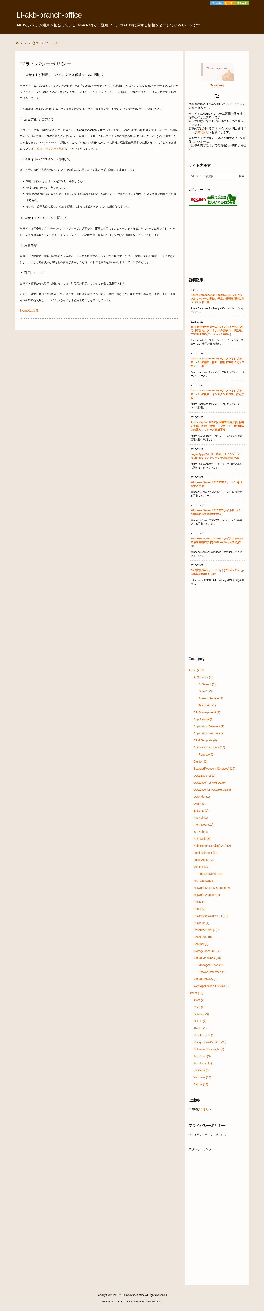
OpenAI (206, 691)
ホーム (23, 43)
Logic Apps (203, 859)
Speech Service (211, 698)
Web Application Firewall (211, 986)
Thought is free (153, 1301)
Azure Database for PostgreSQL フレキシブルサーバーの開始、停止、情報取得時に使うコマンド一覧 (217, 298)
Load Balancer (204, 852)
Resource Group (206, 930)
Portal (199, 909)
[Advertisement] (217, 241)
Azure (196, 670)
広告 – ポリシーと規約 (50, 148)
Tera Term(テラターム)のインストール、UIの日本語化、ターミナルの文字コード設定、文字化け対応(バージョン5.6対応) (217, 330)
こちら (204, 1109)
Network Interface (212, 972)
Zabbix (200, 1084)
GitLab (199, 1021)
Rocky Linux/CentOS (209, 1042)
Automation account (209, 747)
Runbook (206, 754)
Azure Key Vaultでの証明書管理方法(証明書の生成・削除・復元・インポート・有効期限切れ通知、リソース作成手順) (217, 426)
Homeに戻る (29, 310)
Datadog (201, 1014)
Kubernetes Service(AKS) (212, 845)
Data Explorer (204, 775)
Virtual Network (205, 979)
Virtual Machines (207, 958)
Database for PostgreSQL (212, 789)
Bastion (200, 761)
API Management (206, 712)
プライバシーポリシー (49, 43)
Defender (201, 796)
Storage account (206, 951)
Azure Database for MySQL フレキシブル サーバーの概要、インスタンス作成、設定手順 (217, 394)
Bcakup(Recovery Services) (214, 768)
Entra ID (200, 810)
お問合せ (203, 132)
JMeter (200, 1028)
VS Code (201, 1070)
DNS (198, 803)
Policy (199, 902)
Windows (202, 1077)
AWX (198, 1000)
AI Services (202, 677)
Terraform (202, 1063)
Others (196, 993)
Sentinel (200, 944)
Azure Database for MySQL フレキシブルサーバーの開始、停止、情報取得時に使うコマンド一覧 (217, 362)
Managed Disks (211, 965)
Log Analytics (210, 873)
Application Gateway (208, 726)
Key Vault (201, 838)
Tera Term (202, 1056)
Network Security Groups (211, 887)
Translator (207, 705)
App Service (203, 719)
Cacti (198, 1007)
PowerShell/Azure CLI (210, 916)
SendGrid (202, 937)
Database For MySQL (209, 782)
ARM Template (205, 740)
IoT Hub (200, 831)
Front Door (203, 824)
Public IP (201, 923)
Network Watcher (206, 895)
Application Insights (208, 733)
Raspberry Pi (203, 1035)
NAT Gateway (204, 880)
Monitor (201, 866)
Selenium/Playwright (208, 1049)
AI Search (207, 684)
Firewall (200, 817)
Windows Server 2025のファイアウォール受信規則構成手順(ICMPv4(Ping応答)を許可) (216, 542)
